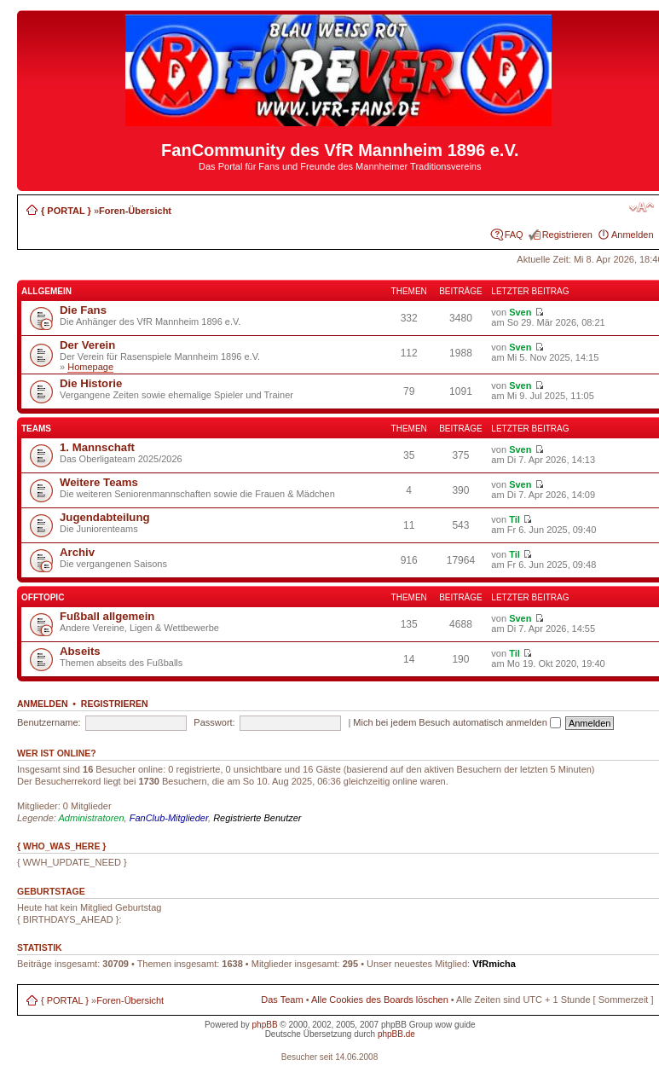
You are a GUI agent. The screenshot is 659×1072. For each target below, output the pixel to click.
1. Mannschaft (97, 447)
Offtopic (42, 597)
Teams (36, 428)
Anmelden (632, 234)
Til (514, 519)
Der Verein (87, 345)
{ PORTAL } (66, 211)
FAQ (514, 234)
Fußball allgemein (107, 616)
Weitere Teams (99, 482)
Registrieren (567, 234)
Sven (520, 312)
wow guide (455, 1024)
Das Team (282, 999)
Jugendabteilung (105, 517)
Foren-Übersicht (135, 211)
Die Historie (91, 383)
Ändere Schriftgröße (641, 207)
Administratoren (91, 818)
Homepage (90, 367)
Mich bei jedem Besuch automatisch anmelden (457, 722)
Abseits (80, 651)
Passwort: (214, 722)
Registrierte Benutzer (257, 818)
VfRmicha (494, 964)
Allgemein (46, 291)
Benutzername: (49, 722)
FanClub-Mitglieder (169, 818)
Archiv (77, 552)
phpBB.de (396, 1034)
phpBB (265, 1024)
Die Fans (83, 310)
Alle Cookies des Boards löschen (379, 999)
